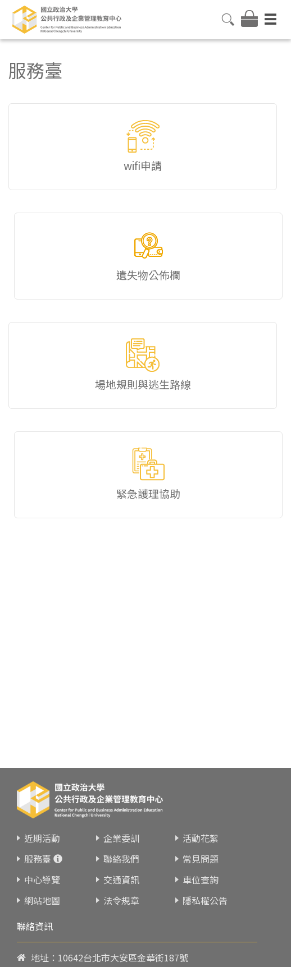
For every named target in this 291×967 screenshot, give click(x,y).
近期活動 (42, 838)
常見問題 (201, 858)
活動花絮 (201, 838)
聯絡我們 (121, 858)
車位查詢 (201, 879)
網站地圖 (42, 900)
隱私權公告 (205, 900)
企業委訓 (121, 838)
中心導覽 (42, 879)
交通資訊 (121, 879)
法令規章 (121, 900)
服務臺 (37, 858)
